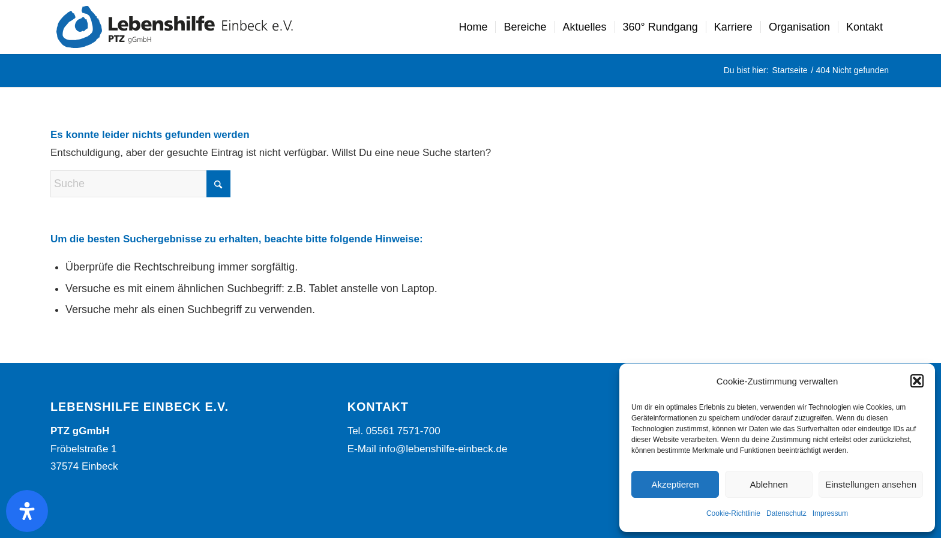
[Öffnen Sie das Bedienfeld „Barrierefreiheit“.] (27, 511)
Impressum (830, 513)
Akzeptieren (675, 484)
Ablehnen (768, 484)
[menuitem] (473, 27)
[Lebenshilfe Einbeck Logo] (174, 27)
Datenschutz (786, 513)
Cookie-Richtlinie (733, 513)
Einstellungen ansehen (870, 484)
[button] (917, 381)
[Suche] (140, 183)
